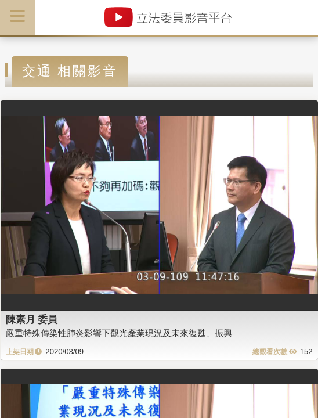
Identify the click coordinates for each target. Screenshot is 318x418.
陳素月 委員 (32, 319)
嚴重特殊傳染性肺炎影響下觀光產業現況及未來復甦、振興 (119, 333)
